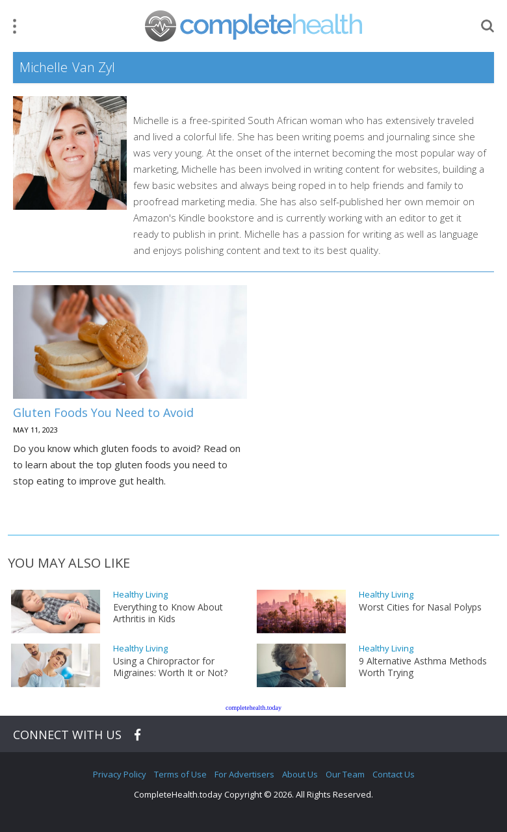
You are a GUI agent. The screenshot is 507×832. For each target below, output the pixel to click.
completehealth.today (253, 707)
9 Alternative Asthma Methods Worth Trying (423, 667)
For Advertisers (244, 774)
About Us (300, 774)
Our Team (345, 774)
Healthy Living (140, 594)
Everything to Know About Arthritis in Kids (168, 613)
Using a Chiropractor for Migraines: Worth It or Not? (170, 667)
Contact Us (393, 774)
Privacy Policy (119, 774)
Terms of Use (180, 774)
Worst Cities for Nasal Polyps (420, 607)
